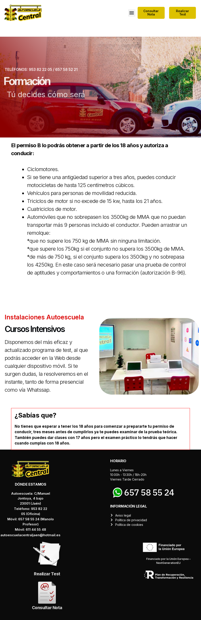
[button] (131, 13)
